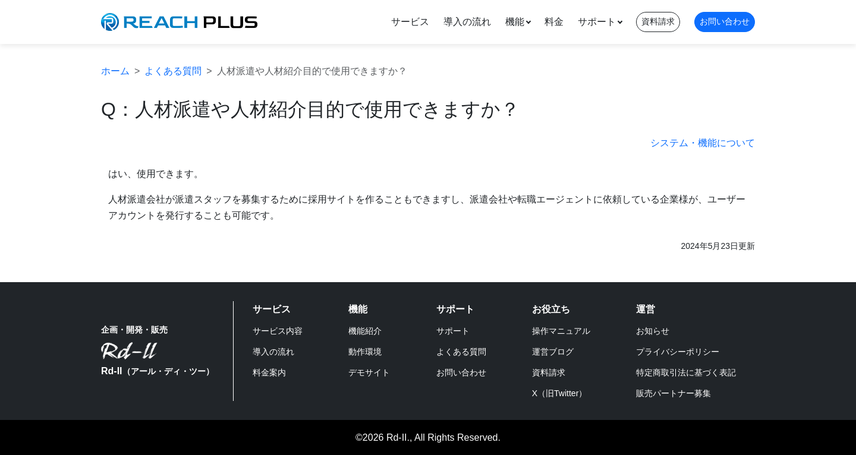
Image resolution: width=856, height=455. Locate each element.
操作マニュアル (561, 331)
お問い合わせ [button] (725, 21)
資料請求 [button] (658, 21)
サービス (410, 22)
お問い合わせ (461, 372)
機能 (514, 22)
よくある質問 (173, 71)
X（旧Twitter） (559, 393)
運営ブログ (553, 351)
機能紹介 (365, 331)
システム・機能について (702, 143)
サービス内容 (278, 331)
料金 (554, 22)
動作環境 (365, 351)
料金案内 (269, 372)
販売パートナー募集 (673, 393)
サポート (597, 22)
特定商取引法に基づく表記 (686, 372)
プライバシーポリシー (677, 351)
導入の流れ (467, 22)
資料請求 (548, 372)
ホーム (115, 71)
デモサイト (369, 372)
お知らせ (652, 331)
